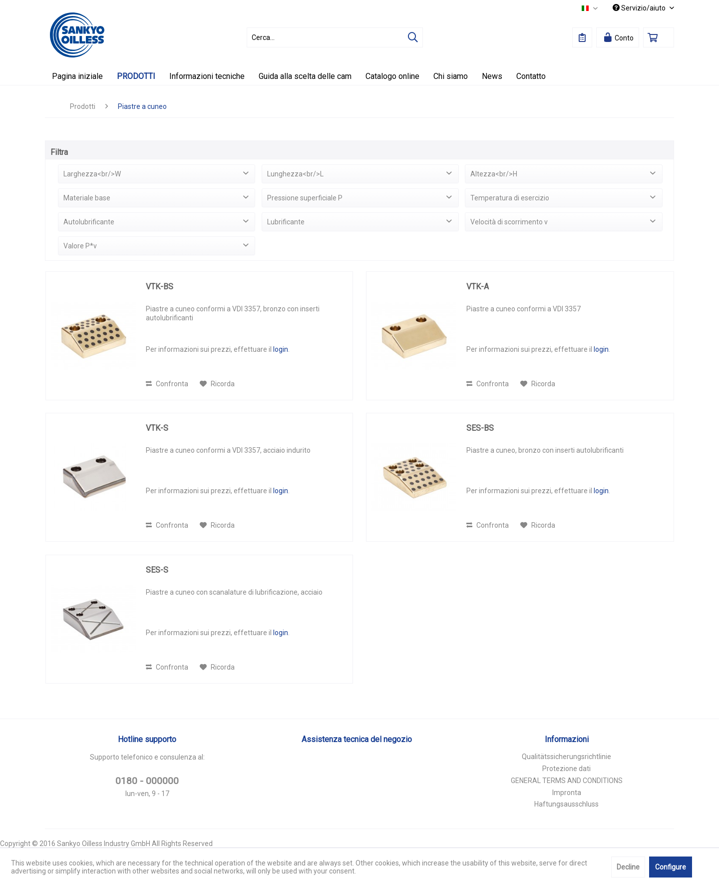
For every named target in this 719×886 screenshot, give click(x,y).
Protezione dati (566, 769)
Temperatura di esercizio (509, 198)
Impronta (566, 793)
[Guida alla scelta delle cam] (305, 76)
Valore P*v (80, 246)
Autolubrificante (88, 222)
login (280, 349)
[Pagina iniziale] (77, 76)
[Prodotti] (136, 76)
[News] (492, 76)
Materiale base (86, 198)
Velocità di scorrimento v (509, 222)
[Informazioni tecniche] (207, 76)
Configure (670, 867)
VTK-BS (159, 286)
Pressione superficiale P (305, 198)
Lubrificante (286, 222)
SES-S (157, 570)
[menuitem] (335, 37)
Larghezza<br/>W (92, 174)
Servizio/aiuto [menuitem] (640, 8)
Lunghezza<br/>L (295, 174)
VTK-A (477, 286)
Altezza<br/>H (493, 174)
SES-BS (480, 428)
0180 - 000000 (147, 781)
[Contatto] (531, 76)
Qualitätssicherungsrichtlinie (566, 757)
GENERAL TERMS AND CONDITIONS (567, 781)
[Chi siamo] (450, 76)
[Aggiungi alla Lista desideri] (217, 384)
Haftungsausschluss (566, 804)
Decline (628, 867)
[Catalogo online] (392, 76)
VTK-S (157, 428)
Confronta (167, 384)
